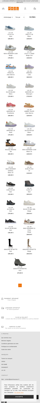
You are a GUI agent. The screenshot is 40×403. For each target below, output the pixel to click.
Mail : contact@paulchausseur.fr (10, 379)
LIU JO (3, 370)
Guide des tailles (6, 349)
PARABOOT (4, 367)
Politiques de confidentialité (9, 346)
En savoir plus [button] (19, 392)
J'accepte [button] (19, 396)
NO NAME (4, 364)
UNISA (3, 361)
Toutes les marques (6, 358)
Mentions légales (6, 340)
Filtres (32, 17)
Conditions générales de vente (9, 343)
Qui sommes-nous (6, 337)
